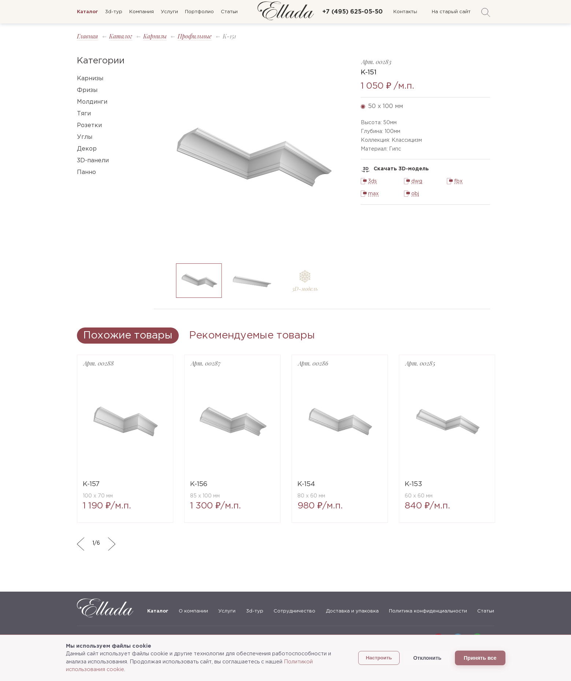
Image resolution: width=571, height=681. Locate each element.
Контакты (405, 12)
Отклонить (427, 658)
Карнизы (155, 36)
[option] (252, 157)
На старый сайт (451, 12)
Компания (141, 12)
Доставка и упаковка (352, 611)
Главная (87, 36)
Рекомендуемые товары (252, 335)
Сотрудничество (294, 611)
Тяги (84, 113)
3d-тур (113, 12)
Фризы (87, 90)
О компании (193, 611)
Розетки (89, 125)
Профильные (195, 36)
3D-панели (93, 160)
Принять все (480, 658)
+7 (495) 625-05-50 (352, 12)
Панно (86, 172)
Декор (87, 149)
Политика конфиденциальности (428, 611)
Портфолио (199, 12)
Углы (84, 137)
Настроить (379, 657)
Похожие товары (128, 335)
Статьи (229, 12)
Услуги (169, 12)
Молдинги (92, 102)
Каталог (120, 36)
